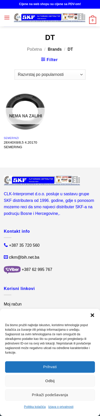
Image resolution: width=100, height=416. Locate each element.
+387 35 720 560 (24, 245)
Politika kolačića (35, 407)
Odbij (50, 381)
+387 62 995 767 (37, 270)
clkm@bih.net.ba (24, 257)
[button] (92, 315)
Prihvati (50, 367)
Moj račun (13, 304)
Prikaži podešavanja (50, 395)
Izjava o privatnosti (60, 407)
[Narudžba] (49, 75)
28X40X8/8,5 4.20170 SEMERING (20, 145)
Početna (34, 49)
